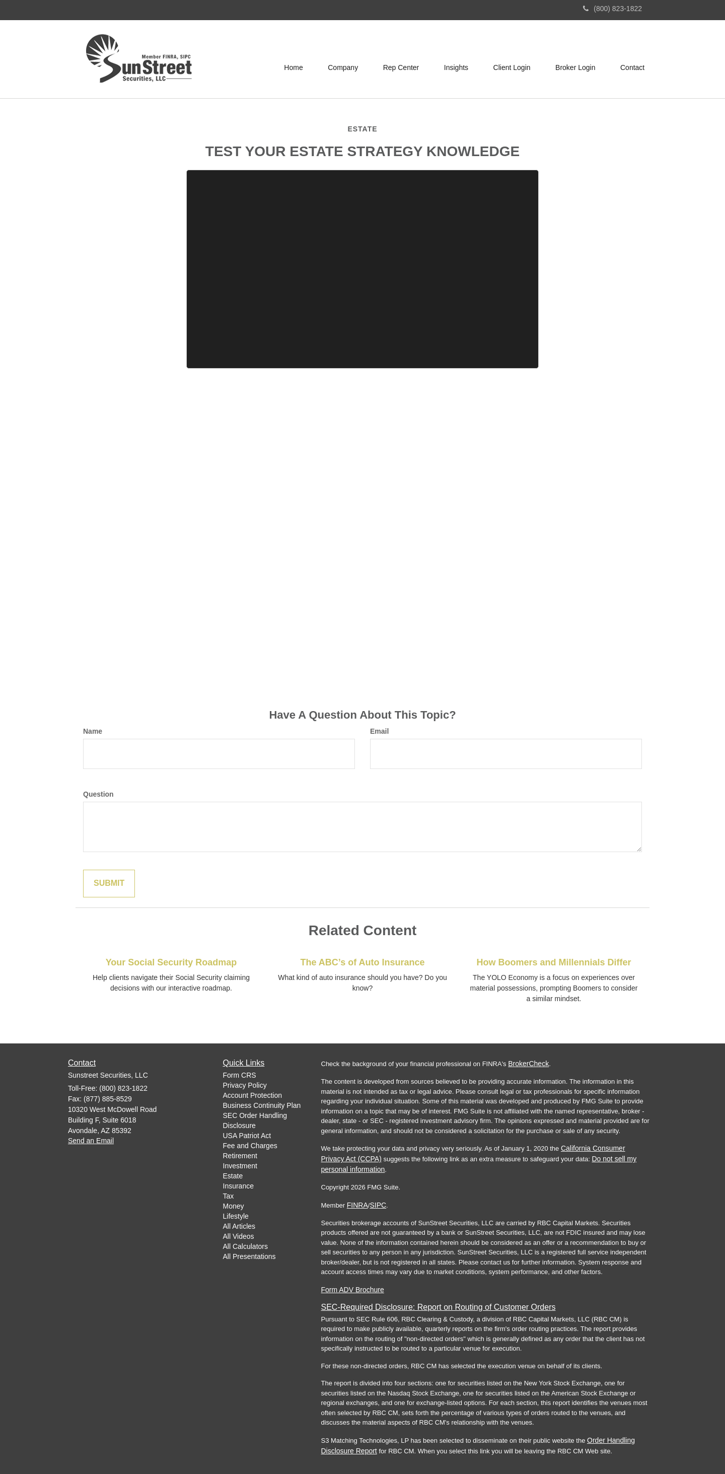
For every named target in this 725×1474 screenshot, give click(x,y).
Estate (233, 1176)
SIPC (378, 1205)
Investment (240, 1166)
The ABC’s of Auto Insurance (362, 962)
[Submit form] (109, 883)
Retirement (240, 1156)
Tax (228, 1196)
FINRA (357, 1205)
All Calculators (245, 1246)
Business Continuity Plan (262, 1105)
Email (379, 731)
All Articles (239, 1226)
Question (98, 794)
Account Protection (252, 1095)
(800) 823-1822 (612, 9)
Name (92, 731)
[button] (342, 59)
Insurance (238, 1186)
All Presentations (249, 1256)
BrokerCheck (528, 1064)
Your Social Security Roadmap (171, 962)
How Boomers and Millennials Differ (553, 962)
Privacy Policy (245, 1085)
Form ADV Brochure (352, 1290)
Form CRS (239, 1075)
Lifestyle (236, 1216)
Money (233, 1206)
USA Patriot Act (247, 1136)
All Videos (238, 1236)
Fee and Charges (250, 1146)
